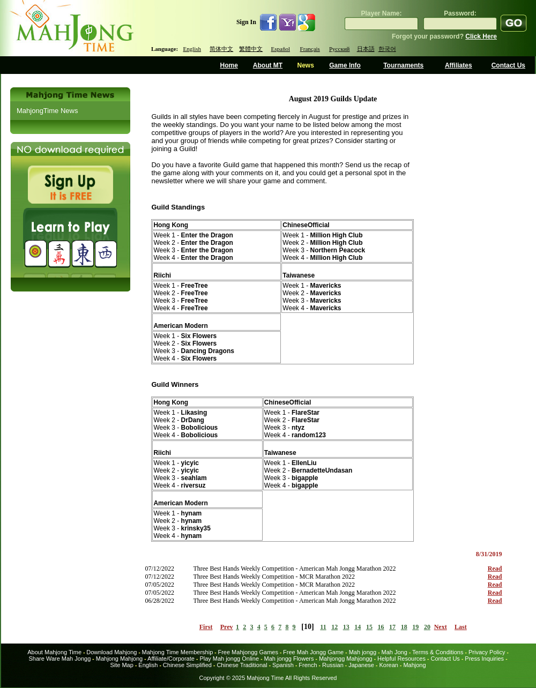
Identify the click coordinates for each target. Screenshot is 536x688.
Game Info (345, 65)
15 (369, 627)
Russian (333, 665)
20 (427, 627)
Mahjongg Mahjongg (346, 658)
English (192, 49)
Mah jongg (362, 652)
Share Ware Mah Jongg (60, 658)
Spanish (283, 665)
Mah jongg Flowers (289, 658)
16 (381, 627)
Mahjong (414, 665)
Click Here (481, 36)
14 (357, 627)
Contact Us (508, 65)
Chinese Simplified (187, 665)
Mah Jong (394, 652)
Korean (388, 665)
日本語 (366, 49)
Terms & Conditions (437, 652)
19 (415, 627)
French (308, 665)
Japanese (361, 665)
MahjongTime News (47, 111)
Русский (339, 49)
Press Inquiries (484, 658)
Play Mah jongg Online (229, 658)
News (305, 65)
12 (334, 627)
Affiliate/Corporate (171, 658)
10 (307, 627)
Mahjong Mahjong (119, 658)
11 (323, 627)
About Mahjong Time (54, 652)
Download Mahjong (111, 652)
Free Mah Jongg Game (313, 652)
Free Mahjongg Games (248, 652)
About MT (267, 65)
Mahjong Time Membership (177, 652)
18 (404, 627)
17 (392, 627)
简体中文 (221, 49)
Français (310, 49)
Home (229, 65)
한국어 (387, 49)
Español (280, 49)
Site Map (121, 665)
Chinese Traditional (242, 665)
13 (346, 627)
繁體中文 (251, 49)
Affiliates (458, 65)
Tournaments (403, 65)
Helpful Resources (401, 658)
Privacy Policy (486, 652)
